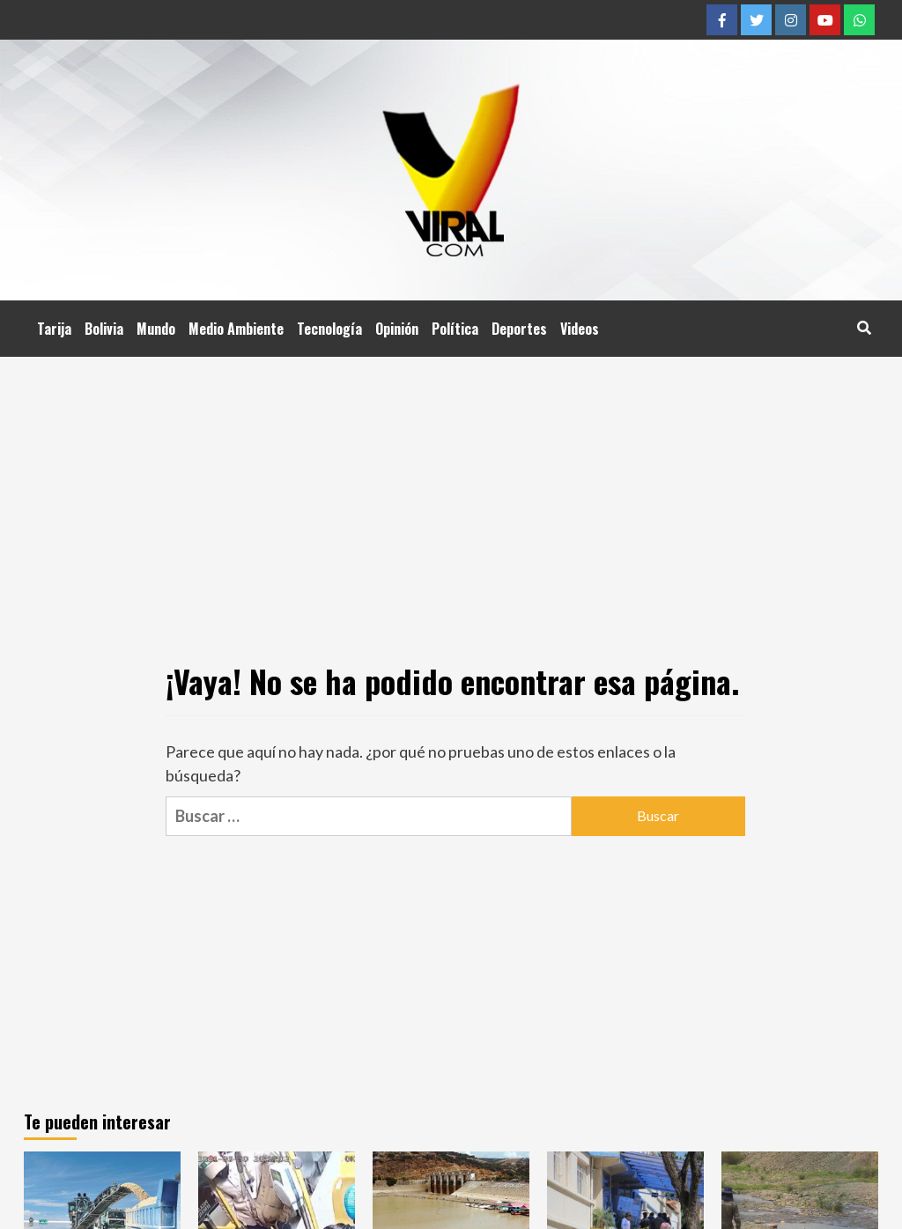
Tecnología (329, 328)
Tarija (54, 328)
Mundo (156, 328)
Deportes (519, 328)
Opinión (396, 328)
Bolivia (104, 328)
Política (455, 328)
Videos (579, 328)
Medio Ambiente (236, 328)
